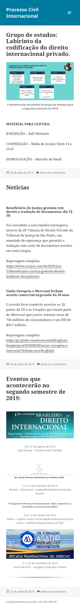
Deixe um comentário (52, 172)
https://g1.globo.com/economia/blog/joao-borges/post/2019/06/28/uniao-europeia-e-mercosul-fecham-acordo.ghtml (37, 345)
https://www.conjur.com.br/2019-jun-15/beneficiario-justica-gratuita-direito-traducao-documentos (35, 271)
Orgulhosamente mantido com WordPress (31, 602)
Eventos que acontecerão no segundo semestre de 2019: (35, 388)
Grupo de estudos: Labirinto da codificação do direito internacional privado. (38, 44)
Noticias (17, 187)
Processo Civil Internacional (22, 12)
